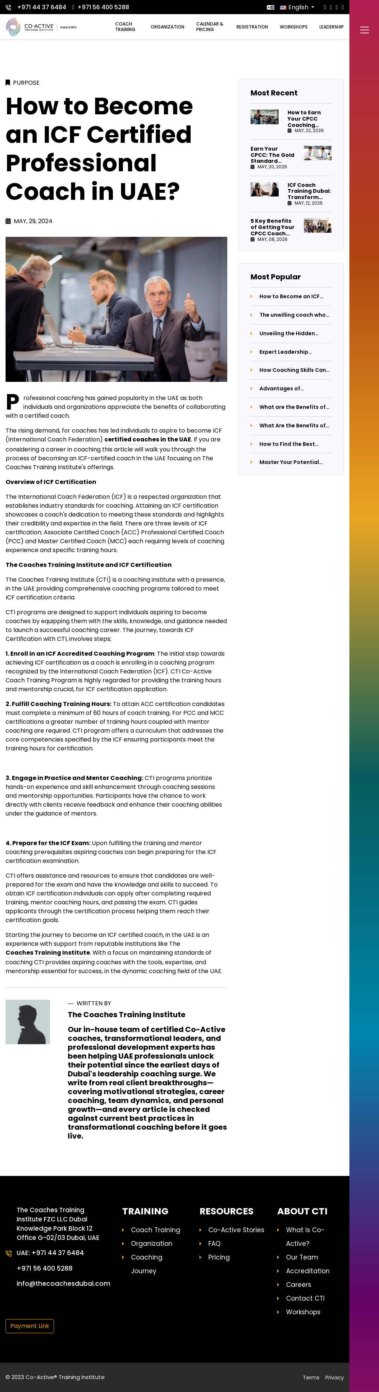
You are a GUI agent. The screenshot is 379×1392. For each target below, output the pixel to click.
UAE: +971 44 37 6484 (51, 1253)
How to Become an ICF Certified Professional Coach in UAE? (289, 296)
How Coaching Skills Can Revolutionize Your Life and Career (292, 370)
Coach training (125, 26)
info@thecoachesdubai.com (64, 1284)
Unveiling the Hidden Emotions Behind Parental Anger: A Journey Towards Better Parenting (294, 333)
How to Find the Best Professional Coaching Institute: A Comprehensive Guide (290, 444)
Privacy (334, 1377)
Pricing (219, 1257)
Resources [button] (226, 1211)
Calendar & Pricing (209, 26)
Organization (167, 27)
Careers (298, 1284)
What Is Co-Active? (305, 1236)
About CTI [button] (302, 1211)
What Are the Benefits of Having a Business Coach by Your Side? (293, 426)
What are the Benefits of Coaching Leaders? (292, 407)
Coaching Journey (146, 1264)
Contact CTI (305, 1298)
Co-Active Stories (236, 1229)
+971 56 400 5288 (100, 7)
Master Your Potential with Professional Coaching (289, 462)
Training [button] (145, 1211)
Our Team (302, 1257)
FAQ (214, 1243)
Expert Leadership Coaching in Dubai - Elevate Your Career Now (292, 352)
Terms (311, 1377)
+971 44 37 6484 (36, 7)
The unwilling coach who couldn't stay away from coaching (292, 315)
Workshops (294, 27)
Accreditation (308, 1271)
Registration (252, 27)
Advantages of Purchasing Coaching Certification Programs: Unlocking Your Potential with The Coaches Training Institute (292, 389)
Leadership (331, 27)
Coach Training (155, 1229)
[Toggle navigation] (364, 31)
